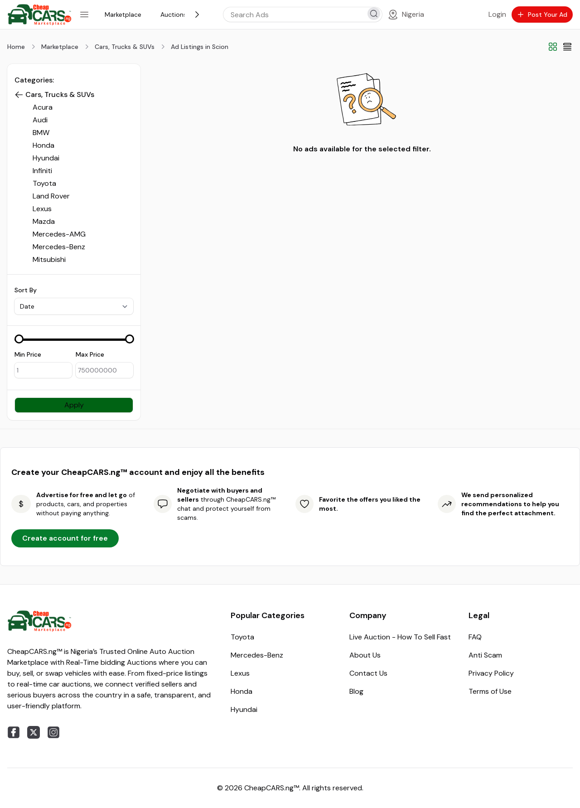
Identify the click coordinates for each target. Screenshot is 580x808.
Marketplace (59, 47)
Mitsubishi (49, 259)
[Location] (405, 14)
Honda (43, 145)
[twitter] (33, 732)
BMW (41, 132)
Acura (43, 107)
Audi (40, 120)
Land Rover (51, 196)
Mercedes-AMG (59, 234)
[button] (19, 94)
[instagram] (53, 732)
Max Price (90, 354)
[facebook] (13, 732)
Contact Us (368, 673)
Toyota (44, 183)
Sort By (25, 290)
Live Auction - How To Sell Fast (400, 637)
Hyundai (46, 158)
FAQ (475, 637)
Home (16, 47)
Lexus (42, 208)
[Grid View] (552, 46)
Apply (74, 405)
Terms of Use (490, 691)
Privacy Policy (491, 673)
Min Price (27, 354)
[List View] (567, 46)
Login (497, 14)
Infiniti (42, 170)
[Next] (197, 14)
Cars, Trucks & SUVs (125, 47)
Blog (356, 691)
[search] (373, 13)
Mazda (44, 221)
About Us (365, 655)
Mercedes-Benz (59, 247)
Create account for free (65, 538)
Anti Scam (485, 655)
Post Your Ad (542, 14)
